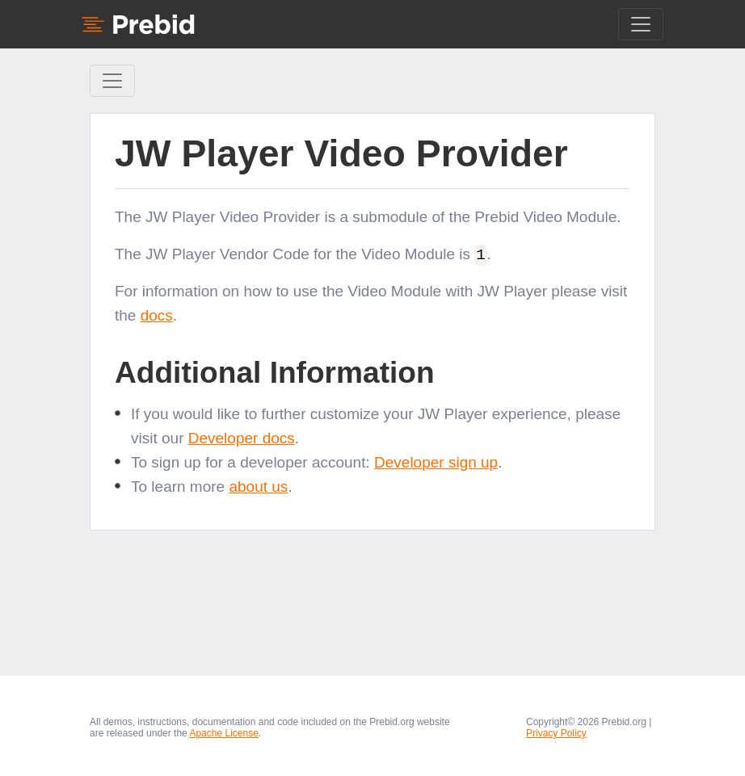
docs (157, 315)
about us (258, 485)
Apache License (223, 733)
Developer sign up (436, 461)
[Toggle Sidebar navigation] (112, 81)
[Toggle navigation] (640, 24)
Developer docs (241, 437)
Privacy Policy (556, 733)
